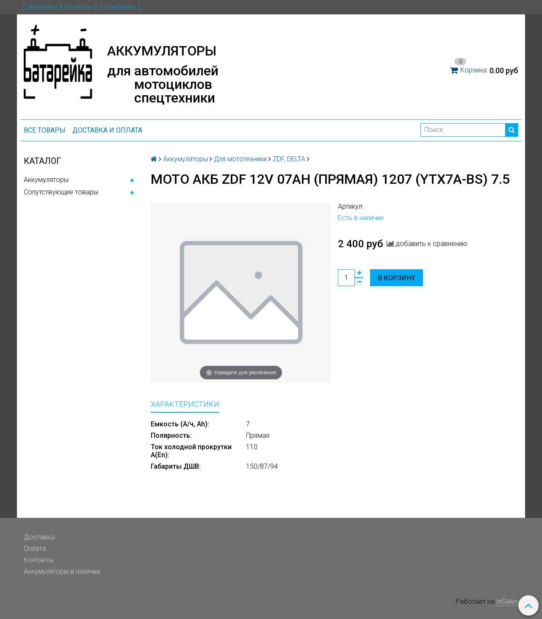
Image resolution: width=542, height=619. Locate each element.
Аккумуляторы (46, 180)
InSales (507, 601)
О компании (117, 7)
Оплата (35, 548)
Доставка (39, 537)
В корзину (396, 278)
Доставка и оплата (107, 130)
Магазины (42, 7)
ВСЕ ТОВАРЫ (45, 130)
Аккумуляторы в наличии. (63, 571)
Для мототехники (240, 159)
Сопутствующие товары (61, 192)
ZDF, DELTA (289, 159)
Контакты (78, 7)
